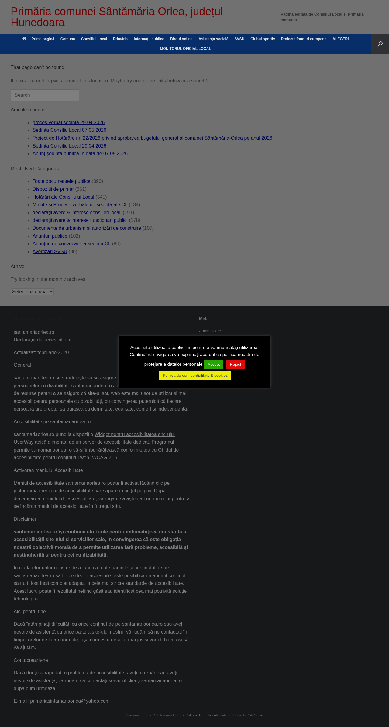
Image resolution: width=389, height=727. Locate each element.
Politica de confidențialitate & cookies (195, 375)
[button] (380, 44)
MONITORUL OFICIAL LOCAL (185, 49)
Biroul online (181, 39)
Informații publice (149, 39)
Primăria (120, 39)
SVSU (240, 39)
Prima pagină (38, 39)
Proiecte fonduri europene (303, 39)
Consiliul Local (94, 39)
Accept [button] (214, 364)
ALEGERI (340, 39)
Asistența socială (213, 39)
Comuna (67, 39)
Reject (235, 364)
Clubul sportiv (262, 39)
